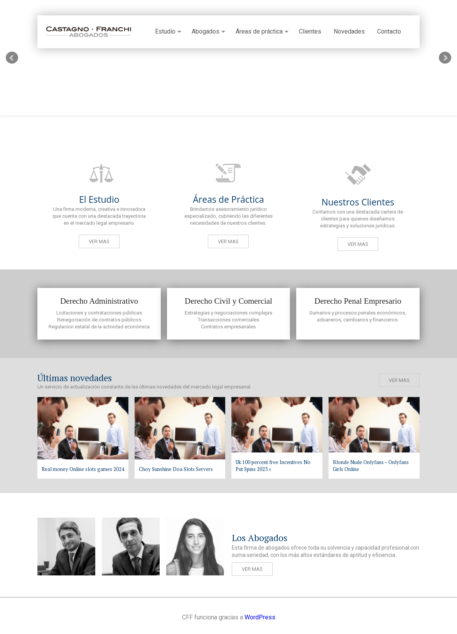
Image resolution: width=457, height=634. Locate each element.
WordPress (260, 617)
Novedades (349, 32)
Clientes (310, 32)
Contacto (389, 32)
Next (445, 58)
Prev (12, 58)
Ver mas (99, 241)
